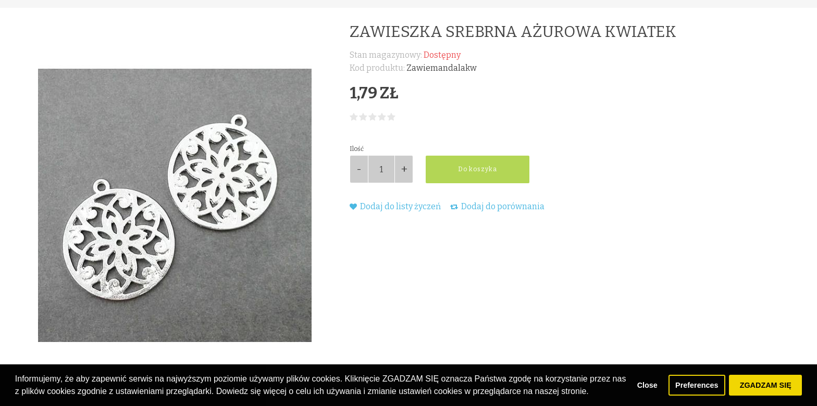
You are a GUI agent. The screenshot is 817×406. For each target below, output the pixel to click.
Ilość (357, 149)
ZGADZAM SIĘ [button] (765, 385)
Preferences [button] (696, 385)
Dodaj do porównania (497, 206)
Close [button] (647, 385)
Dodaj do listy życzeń (395, 206)
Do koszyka (477, 169)
